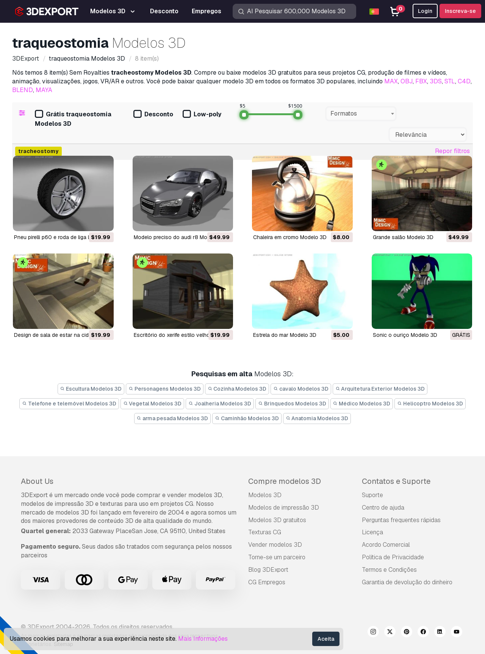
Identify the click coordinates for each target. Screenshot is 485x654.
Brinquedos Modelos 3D (292, 403)
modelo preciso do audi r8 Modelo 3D (180, 237)
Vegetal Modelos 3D (152, 403)
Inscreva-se (460, 11)
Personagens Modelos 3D (164, 388)
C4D (464, 81)
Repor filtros (452, 151)
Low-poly (202, 114)
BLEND (22, 90)
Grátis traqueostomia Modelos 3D (73, 119)
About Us (37, 481)
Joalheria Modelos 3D (219, 403)
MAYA (44, 90)
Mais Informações (203, 639)
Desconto (153, 114)
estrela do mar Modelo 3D (284, 335)
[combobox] (361, 113)
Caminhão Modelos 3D (247, 418)
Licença (372, 532)
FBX (421, 81)
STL (449, 81)
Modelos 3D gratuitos (277, 520)
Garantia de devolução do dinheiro (407, 582)
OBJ (407, 81)
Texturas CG (264, 532)
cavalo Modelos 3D (301, 388)
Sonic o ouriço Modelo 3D (405, 335)
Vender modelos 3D (275, 545)
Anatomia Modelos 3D (317, 418)
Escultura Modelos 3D (91, 388)
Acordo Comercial (386, 545)
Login (425, 11)
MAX (391, 81)
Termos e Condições (389, 570)
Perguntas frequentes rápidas (401, 520)
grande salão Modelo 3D (403, 237)
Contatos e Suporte (396, 481)
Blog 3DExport (268, 570)
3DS (436, 81)
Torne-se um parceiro (276, 557)
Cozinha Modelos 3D (237, 388)
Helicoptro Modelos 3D (430, 403)
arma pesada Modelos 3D (172, 418)
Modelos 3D (265, 495)
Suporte (372, 495)
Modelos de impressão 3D (283, 508)
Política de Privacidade (393, 557)
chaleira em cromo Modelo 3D (290, 237)
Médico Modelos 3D (362, 403)
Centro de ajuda (383, 508)
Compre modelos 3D (284, 481)
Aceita (326, 638)
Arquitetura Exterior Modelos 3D (380, 388)
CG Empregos (266, 582)
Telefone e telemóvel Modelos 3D (69, 403)
